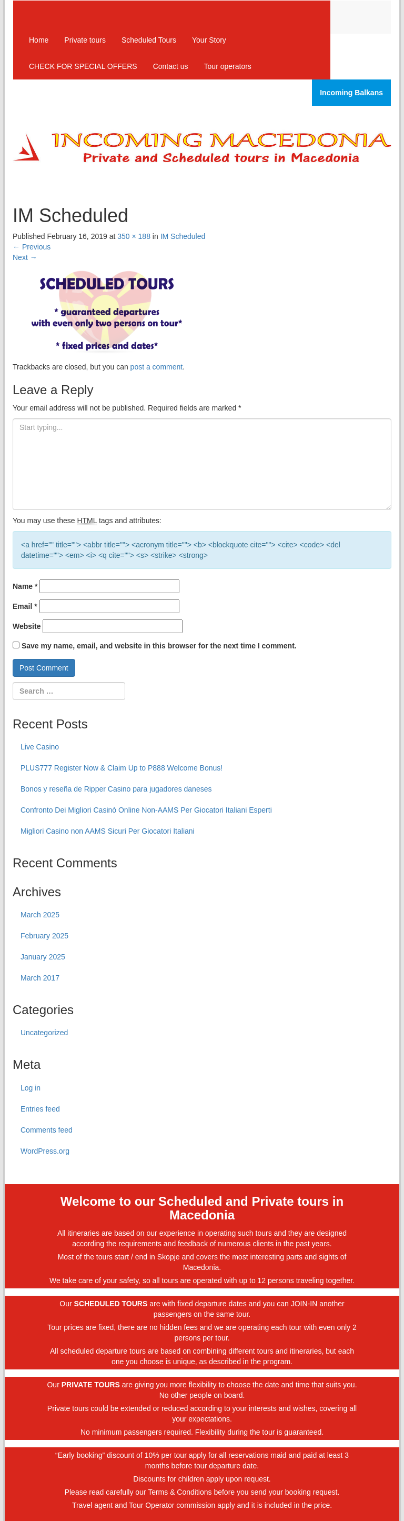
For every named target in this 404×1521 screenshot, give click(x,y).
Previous (31, 247)
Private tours (85, 40)
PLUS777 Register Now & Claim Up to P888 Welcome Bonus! (122, 768)
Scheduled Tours (149, 40)
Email (25, 606)
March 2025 (40, 914)
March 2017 (40, 978)
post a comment (156, 367)
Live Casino (40, 747)
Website (27, 626)
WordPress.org (45, 1151)
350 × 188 (133, 236)
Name (25, 586)
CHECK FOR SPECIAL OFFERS (83, 66)
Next (25, 257)
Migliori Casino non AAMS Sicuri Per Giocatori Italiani (108, 831)
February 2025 (44, 936)
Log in (31, 1088)
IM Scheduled (183, 236)
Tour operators (227, 66)
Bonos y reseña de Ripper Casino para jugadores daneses (116, 789)
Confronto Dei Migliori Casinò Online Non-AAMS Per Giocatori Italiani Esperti (146, 810)
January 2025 (43, 957)
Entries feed (40, 1109)
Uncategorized (44, 1032)
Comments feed (47, 1130)
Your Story (209, 40)
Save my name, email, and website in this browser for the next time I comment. (159, 646)
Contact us (170, 66)
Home (38, 40)
